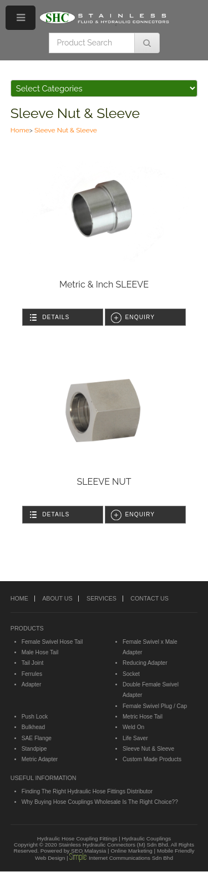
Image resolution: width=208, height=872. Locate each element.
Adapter (32, 684)
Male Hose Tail (40, 652)
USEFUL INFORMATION (44, 777)
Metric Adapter (40, 759)
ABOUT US (57, 598)
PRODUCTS (27, 628)
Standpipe (34, 749)
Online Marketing (131, 851)
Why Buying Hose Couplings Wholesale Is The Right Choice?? (100, 802)
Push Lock (35, 717)
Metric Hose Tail (143, 717)
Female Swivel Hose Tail (52, 642)
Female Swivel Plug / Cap (155, 706)
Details (55, 317)
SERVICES (101, 598)
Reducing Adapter (145, 663)
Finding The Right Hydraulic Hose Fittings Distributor (87, 791)
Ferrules (32, 674)
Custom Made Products (152, 759)
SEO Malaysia (88, 851)
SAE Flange (37, 738)
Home (20, 130)
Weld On (133, 727)
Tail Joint (33, 663)
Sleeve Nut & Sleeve (75, 113)
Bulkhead (33, 727)
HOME (19, 598)
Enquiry (140, 317)
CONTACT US (149, 598)
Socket (131, 674)
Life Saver (135, 738)
